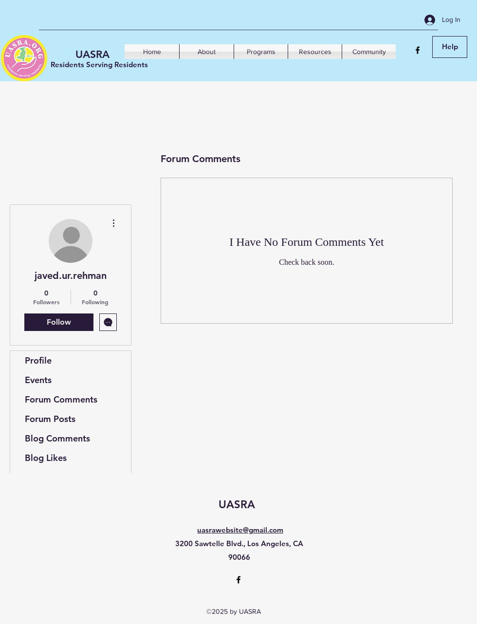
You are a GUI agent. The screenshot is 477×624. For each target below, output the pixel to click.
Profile (38, 360)
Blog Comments (57, 438)
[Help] (449, 47)
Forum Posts (50, 418)
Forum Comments (61, 399)
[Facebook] (417, 50)
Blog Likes (46, 457)
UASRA (92, 54)
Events (38, 379)
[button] (207, 51)
